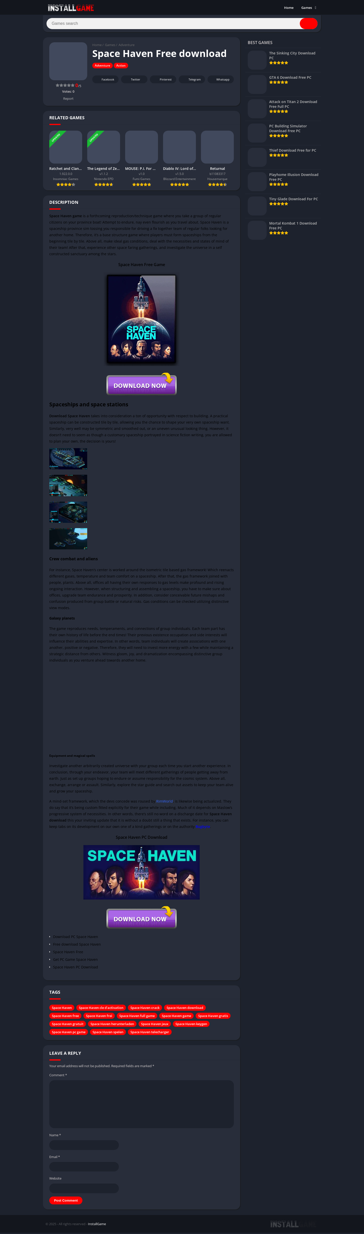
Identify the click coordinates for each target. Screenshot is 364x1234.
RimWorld (164, 803)
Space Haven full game (137, 1018)
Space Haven (62, 1009)
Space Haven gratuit (67, 1026)
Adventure (126, 47)
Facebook (104, 81)
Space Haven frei (99, 1018)
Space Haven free (65, 1018)
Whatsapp (220, 81)
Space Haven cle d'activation (101, 1009)
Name (55, 1137)
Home (288, 7)
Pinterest (162, 81)
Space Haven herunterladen (112, 1026)
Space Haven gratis (213, 1018)
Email (54, 1158)
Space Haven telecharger (149, 1034)
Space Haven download (185, 1009)
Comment (58, 1077)
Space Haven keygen (191, 1026)
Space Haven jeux (154, 1026)
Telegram (191, 81)
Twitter (132, 81)
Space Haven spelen (108, 1034)
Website (55, 1180)
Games (306, 7)
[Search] (182, 24)
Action (121, 67)
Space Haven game (176, 1018)
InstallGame (97, 1225)
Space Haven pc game (68, 1034)
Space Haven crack (145, 1009)
